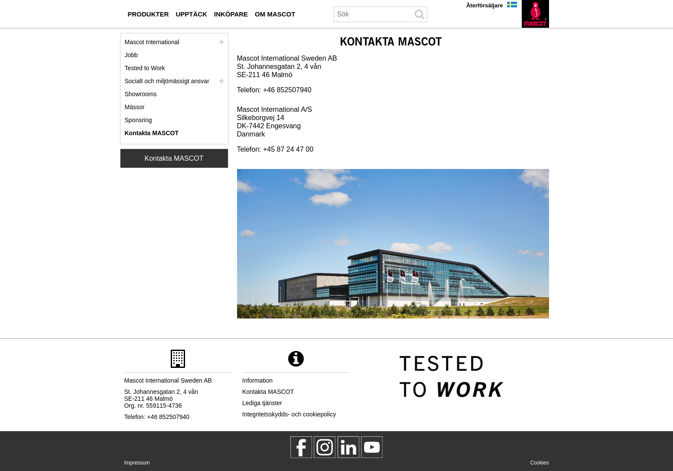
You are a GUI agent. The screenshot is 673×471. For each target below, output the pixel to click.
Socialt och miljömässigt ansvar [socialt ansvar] (167, 81)
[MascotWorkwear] (301, 447)
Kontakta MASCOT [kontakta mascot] (152, 133)
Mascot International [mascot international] (152, 42)
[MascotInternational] (372, 447)
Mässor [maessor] (135, 107)
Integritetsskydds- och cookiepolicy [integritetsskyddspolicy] (289, 414)
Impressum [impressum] (137, 463)
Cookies (539, 463)
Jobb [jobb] (131, 55)
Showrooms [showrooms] (141, 94)
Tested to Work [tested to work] (145, 68)
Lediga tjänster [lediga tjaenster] (262, 403)
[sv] (535, 14)
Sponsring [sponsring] (138, 120)
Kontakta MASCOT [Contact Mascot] (173, 158)
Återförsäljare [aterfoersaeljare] (484, 5)
